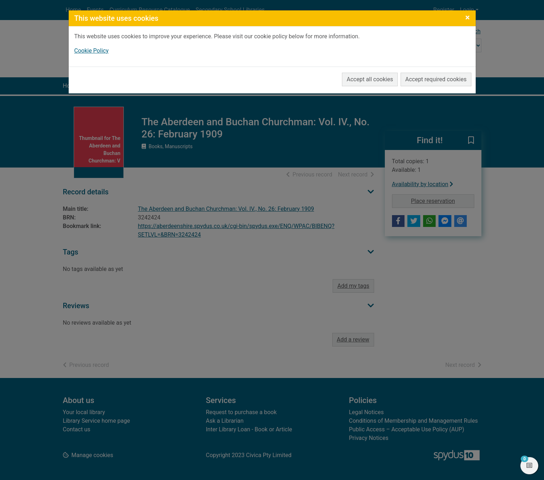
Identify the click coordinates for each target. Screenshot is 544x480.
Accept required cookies (436, 79)
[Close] (468, 18)
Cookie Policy (91, 50)
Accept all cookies (370, 79)
